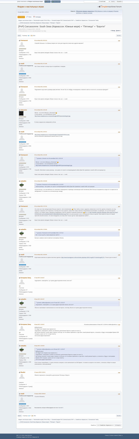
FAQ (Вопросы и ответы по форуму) (104, 11)
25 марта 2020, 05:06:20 (39, 393)
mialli (22, 63)
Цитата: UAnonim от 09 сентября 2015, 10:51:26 (50, 158)
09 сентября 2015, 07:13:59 (40, 63)
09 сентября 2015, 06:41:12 (40, 40)
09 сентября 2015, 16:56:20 (40, 181)
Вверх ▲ (121, 435)
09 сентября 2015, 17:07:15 (40, 206)
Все (34, 35)
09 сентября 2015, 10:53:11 (40, 131)
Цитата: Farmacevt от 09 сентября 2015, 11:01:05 (50, 184)
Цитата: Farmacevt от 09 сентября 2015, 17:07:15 (50, 233)
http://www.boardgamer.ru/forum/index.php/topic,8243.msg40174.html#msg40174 (83, 257)
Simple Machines (28, 435)
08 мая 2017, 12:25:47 (39, 324)
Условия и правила (113, 435)
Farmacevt (24, 40)
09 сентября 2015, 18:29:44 (40, 254)
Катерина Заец (26, 278)
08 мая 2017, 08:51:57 (39, 299)
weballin (23, 181)
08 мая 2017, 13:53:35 (39, 345)
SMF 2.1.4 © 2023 (20, 435)
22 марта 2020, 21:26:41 (39, 372)
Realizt (23, 372)
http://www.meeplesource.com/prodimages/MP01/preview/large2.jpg (52, 116)
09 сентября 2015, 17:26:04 (40, 229)
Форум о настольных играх (30, 6)
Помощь (107, 435)
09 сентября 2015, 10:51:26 (40, 109)
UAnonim (24, 110)
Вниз (19, 35)
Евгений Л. (61, 407)
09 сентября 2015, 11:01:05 (40, 154)
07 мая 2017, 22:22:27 (39, 277)
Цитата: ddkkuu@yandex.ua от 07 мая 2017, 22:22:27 (51, 302)
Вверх (19, 415)
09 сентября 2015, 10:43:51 (40, 86)
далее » (118, 30)
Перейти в (93, 425)
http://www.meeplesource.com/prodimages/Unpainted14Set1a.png (52, 134)
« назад (113, 30)
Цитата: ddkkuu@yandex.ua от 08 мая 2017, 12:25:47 (51, 349)
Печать (119, 35)
